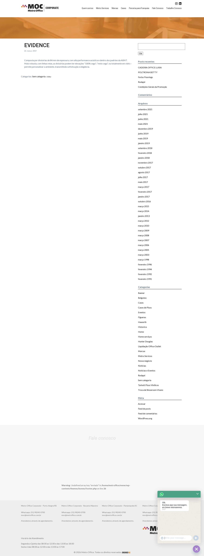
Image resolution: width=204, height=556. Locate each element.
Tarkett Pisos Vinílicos (148, 385)
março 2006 (143, 245)
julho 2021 (143, 114)
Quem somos (87, 8)
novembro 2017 (145, 162)
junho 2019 (143, 133)
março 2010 (143, 225)
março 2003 (143, 254)
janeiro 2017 (144, 196)
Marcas (115, 8)
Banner (141, 293)
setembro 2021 (145, 109)
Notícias (142, 365)
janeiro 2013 (144, 216)
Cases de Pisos (145, 307)
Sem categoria (38, 76)
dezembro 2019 (145, 128)
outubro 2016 (144, 201)
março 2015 (143, 206)
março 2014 (143, 211)
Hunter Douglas (145, 341)
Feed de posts (144, 408)
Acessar (141, 403)
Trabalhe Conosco (174, 8)
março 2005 (143, 250)
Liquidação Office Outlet (149, 346)
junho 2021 (143, 119)
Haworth (142, 322)
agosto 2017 (144, 172)
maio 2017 (143, 182)
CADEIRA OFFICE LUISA (150, 67)
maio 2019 (143, 138)
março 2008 (143, 235)
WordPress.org (145, 418)
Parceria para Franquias (139, 8)
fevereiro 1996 (145, 264)
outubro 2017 (144, 167)
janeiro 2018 (144, 157)
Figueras (142, 317)
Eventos (141, 312)
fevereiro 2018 (145, 153)
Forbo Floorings (145, 77)
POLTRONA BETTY (147, 72)
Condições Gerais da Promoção (152, 87)
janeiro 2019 (144, 143)
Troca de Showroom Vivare (150, 390)
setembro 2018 (145, 148)
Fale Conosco (157, 8)
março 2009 (143, 230)
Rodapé (141, 82)
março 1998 (143, 259)
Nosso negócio (145, 361)
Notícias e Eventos (146, 370)
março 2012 (143, 220)
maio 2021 (143, 124)
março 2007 (143, 240)
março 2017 (143, 187)
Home (141, 331)
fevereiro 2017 (145, 191)
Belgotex (142, 298)
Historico (142, 327)
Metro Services (102, 8)
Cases (123, 8)
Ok (140, 53)
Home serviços (145, 336)
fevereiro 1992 (145, 274)
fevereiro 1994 (145, 269)
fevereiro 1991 (145, 279)
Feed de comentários (147, 413)
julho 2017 (143, 177)
